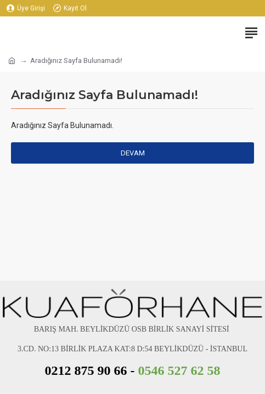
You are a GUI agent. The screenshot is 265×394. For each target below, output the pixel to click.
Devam (133, 153)
